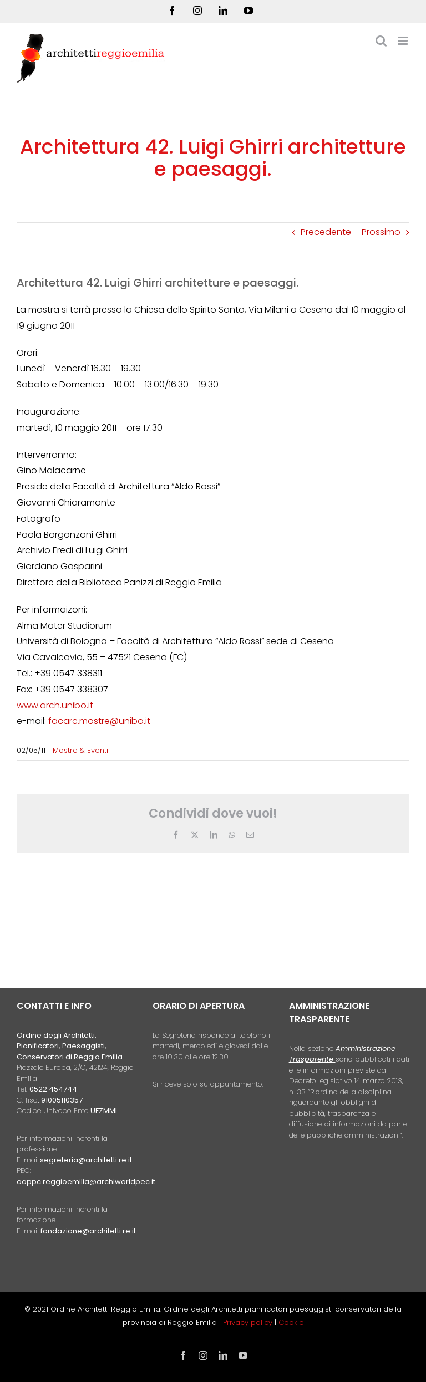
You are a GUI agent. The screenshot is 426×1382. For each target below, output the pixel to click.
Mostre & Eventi (80, 750)
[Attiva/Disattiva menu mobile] (403, 41)
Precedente (326, 232)
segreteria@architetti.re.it (86, 1160)
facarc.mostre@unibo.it (99, 721)
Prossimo (381, 232)
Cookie (291, 1322)
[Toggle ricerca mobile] (381, 41)
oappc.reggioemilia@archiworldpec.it (86, 1181)
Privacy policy (249, 1322)
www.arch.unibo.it (55, 705)
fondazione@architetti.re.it (88, 1231)
